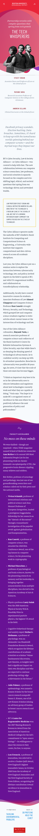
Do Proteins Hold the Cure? (27, 815)
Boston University (20, 4)
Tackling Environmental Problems (13, 817)
